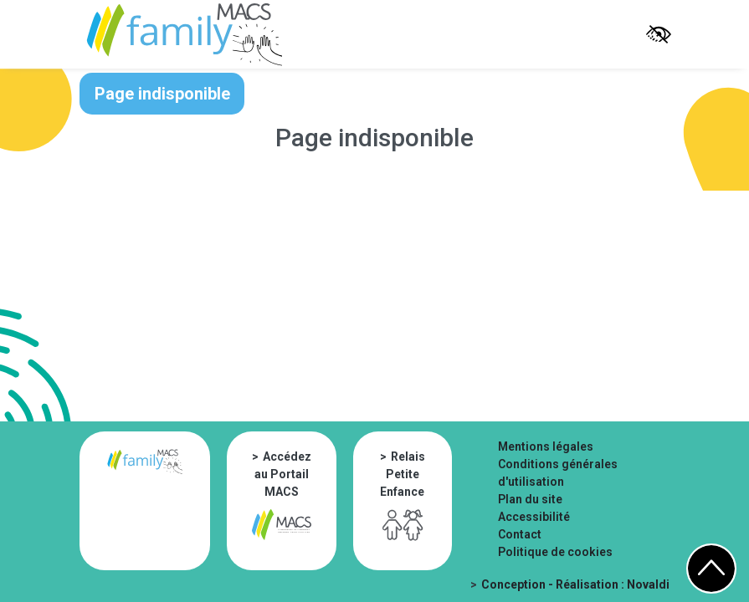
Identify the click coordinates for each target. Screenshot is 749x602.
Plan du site (530, 499)
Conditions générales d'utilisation (558, 472)
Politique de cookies (555, 552)
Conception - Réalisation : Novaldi (575, 584)
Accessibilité (534, 516)
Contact (519, 534)
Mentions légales (545, 446)
